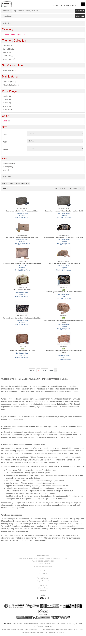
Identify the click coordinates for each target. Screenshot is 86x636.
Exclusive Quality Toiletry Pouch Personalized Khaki (64, 292)
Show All (6, 170)
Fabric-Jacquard (9, 81)
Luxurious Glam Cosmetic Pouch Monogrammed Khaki (22, 263)
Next (44, 370)
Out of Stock (43, 574)
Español (20, 623)
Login (61, 5)
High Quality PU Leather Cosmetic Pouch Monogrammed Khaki (63, 321)
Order (74, 5)
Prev (32, 370)
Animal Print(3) (8, 56)
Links (43, 595)
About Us (43, 571)
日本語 (69, 623)
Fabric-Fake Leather (11, 85)
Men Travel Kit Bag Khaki (22, 289)
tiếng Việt (44, 626)
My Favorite (67, 5)
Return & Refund (43, 588)
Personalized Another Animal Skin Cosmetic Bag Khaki (22, 318)
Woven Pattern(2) (9, 59)
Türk (51, 626)
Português (27, 623)
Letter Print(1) (7, 52)
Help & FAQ (43, 585)
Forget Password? (43, 581)
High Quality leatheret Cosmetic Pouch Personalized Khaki (64, 352)
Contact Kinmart (43, 555)
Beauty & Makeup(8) (10, 70)
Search (80, 11)
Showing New (8, 167)
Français (43, 623)
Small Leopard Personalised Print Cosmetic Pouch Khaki (64, 237)
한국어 (63, 623)
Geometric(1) (7, 46)
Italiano (49, 623)
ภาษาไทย (36, 626)
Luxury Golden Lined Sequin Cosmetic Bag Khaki (64, 263)
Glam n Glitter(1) (8, 49)
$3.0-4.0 (7, 103)
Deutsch (35, 623)
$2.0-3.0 (7, 99)
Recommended (9, 163)
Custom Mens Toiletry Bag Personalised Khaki (22, 211)
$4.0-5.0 (7, 106)
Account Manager (43, 578)
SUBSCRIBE (80, 16)
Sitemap (43, 590)
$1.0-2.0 (7, 96)
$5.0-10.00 (7, 110)
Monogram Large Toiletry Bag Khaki (22, 350)
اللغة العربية (77, 623)
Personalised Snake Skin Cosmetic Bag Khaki (22, 237)
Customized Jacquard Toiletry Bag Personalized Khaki (64, 211)
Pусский (56, 623)
